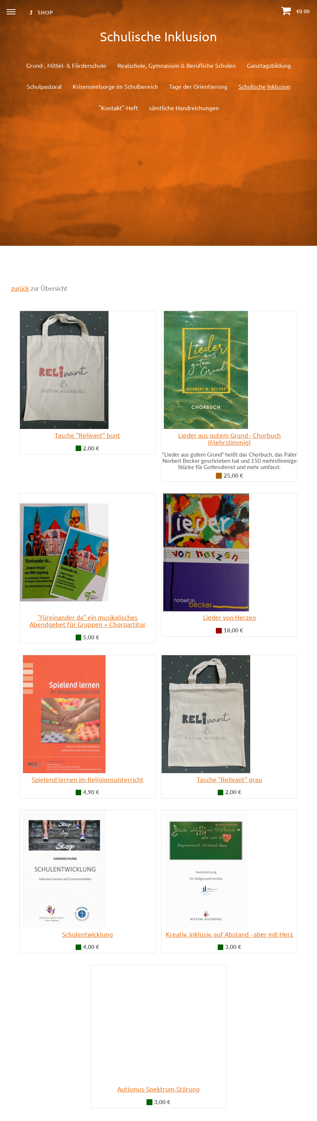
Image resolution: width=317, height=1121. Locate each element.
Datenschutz (129, 1111)
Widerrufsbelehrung (186, 1111)
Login (251, 1111)
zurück (20, 161)
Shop (41, 12)
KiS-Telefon (227, 1111)
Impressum (98, 1111)
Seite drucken (278, 1111)
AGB (153, 1111)
